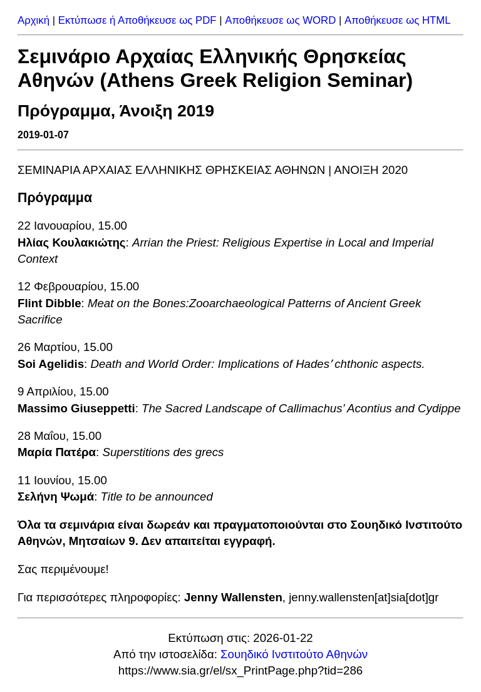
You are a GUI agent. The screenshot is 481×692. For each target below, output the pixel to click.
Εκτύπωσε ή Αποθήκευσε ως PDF (137, 20)
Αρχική (33, 20)
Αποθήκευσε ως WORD (280, 20)
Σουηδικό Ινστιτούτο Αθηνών (294, 654)
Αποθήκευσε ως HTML (397, 20)
